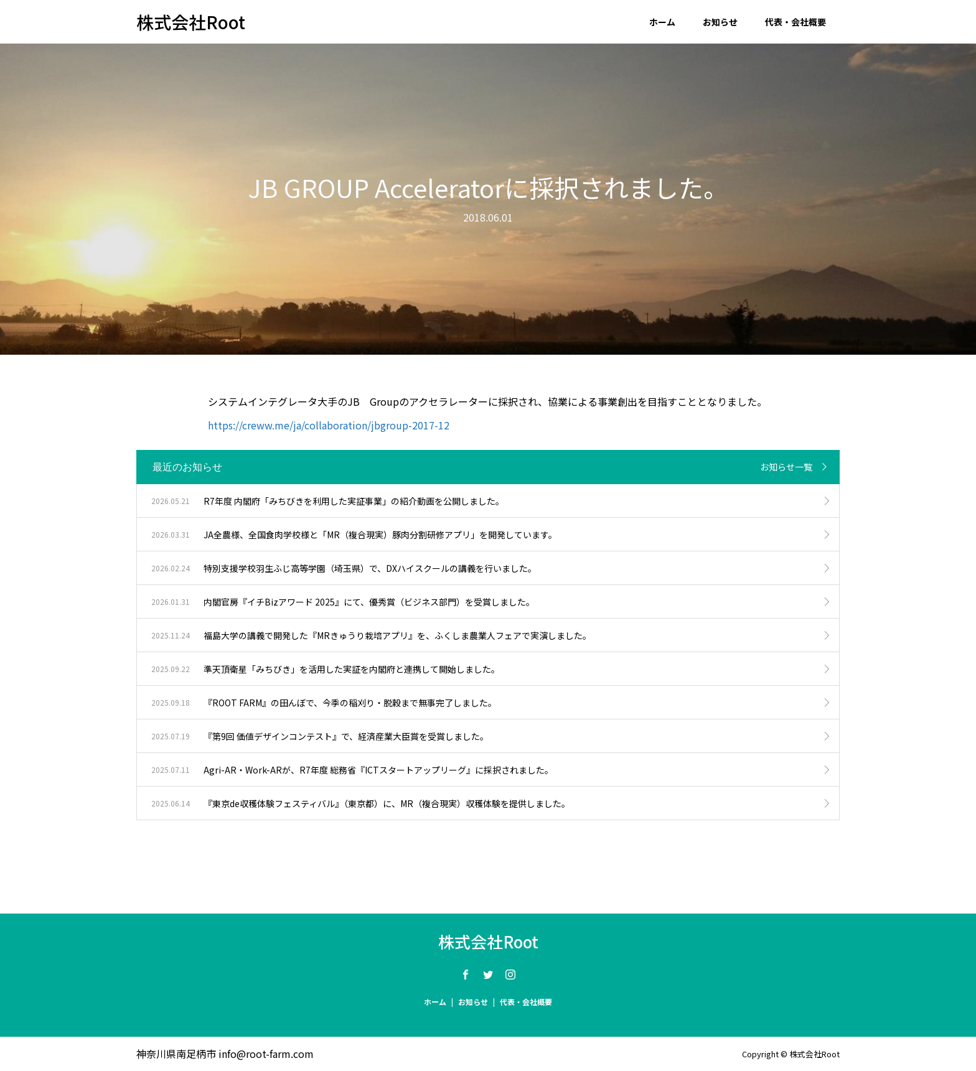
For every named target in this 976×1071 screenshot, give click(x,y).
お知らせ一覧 (786, 467)
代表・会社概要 (795, 22)
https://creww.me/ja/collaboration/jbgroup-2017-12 (328, 425)
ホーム (662, 22)
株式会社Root (190, 21)
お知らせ (720, 22)
